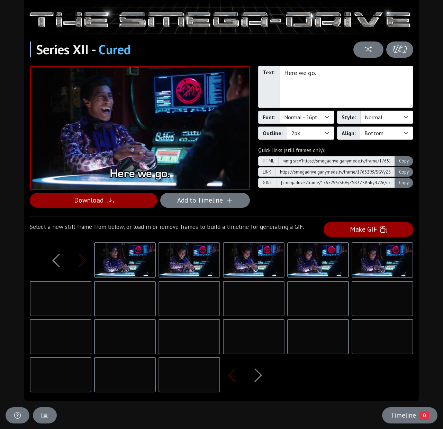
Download (94, 200)
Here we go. (346, 87)
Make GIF (368, 229)
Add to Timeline (205, 200)
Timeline (410, 415)
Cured (115, 49)
